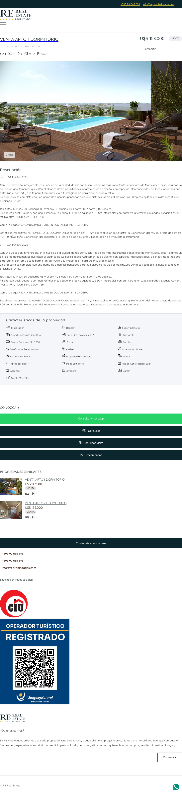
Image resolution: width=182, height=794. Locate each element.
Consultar (91, 430)
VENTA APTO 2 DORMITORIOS (45, 503)
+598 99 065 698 (13, 553)
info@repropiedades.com (19, 568)
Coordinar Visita (91, 443)
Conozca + (169, 757)
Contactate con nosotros (91, 543)
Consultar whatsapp (91, 418)
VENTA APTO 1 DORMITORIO (44, 479)
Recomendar (91, 455)
